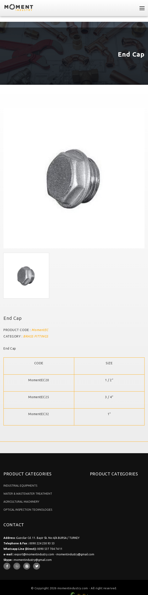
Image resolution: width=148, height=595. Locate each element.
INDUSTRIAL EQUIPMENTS (20, 485)
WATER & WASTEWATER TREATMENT (27, 493)
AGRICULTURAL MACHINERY (21, 501)
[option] (74, 178)
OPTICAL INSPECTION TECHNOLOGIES (27, 509)
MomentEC (39, 330)
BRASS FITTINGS (35, 336)
